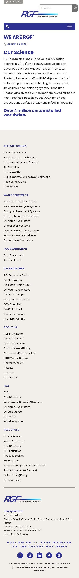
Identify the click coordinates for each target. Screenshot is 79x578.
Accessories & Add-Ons (18, 240)
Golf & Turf (10, 417)
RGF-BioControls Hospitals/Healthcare (27, 177)
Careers (9, 373)
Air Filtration (11, 167)
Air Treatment (12, 260)
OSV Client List (12, 304)
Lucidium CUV (12, 172)
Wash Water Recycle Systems (22, 206)
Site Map (65, 563)
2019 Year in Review (16, 358)
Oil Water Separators (17, 221)
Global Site (13, 2)
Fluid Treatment (13, 255)
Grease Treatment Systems (21, 216)
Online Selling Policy (15, 475)
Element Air (11, 187)
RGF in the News (13, 334)
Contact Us (10, 377)
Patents (8, 368)
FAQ (6, 392)
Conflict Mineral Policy (17, 348)
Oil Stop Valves (13, 280)
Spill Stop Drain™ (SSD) (17, 285)
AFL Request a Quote (16, 275)
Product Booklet (14, 456)
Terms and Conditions (43, 563)
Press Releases (13, 339)
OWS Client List (13, 309)
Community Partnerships (19, 353)
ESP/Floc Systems (14, 421)
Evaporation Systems (17, 226)
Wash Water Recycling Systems (23, 402)
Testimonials (11, 461)
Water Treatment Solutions (20, 202)
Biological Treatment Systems (22, 211)
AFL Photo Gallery (14, 319)
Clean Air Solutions (15, 153)
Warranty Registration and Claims (24, 465)
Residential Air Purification (20, 157)
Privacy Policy (12, 480)
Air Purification (13, 436)
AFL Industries (12, 451)
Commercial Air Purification (21, 162)
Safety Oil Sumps (14, 295)
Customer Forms (14, 314)
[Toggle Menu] (70, 26)
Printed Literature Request (20, 470)
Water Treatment (14, 441)
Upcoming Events (14, 343)
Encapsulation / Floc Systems (21, 231)
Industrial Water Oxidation (20, 235)
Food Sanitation (13, 397)
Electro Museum (13, 363)
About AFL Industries (16, 299)
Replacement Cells (15, 182)
